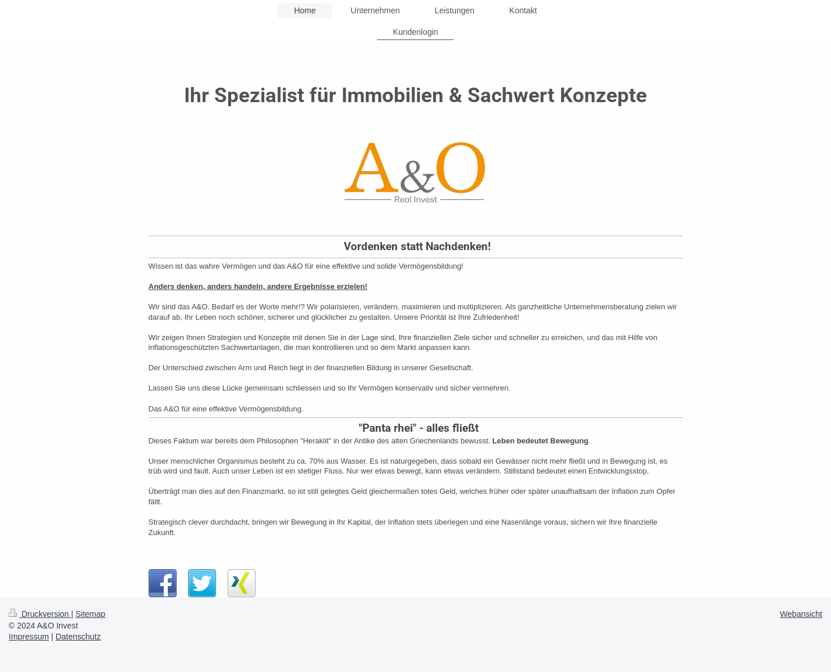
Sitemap (90, 614)
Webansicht (801, 614)
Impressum (29, 636)
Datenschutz (78, 636)
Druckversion (40, 614)
